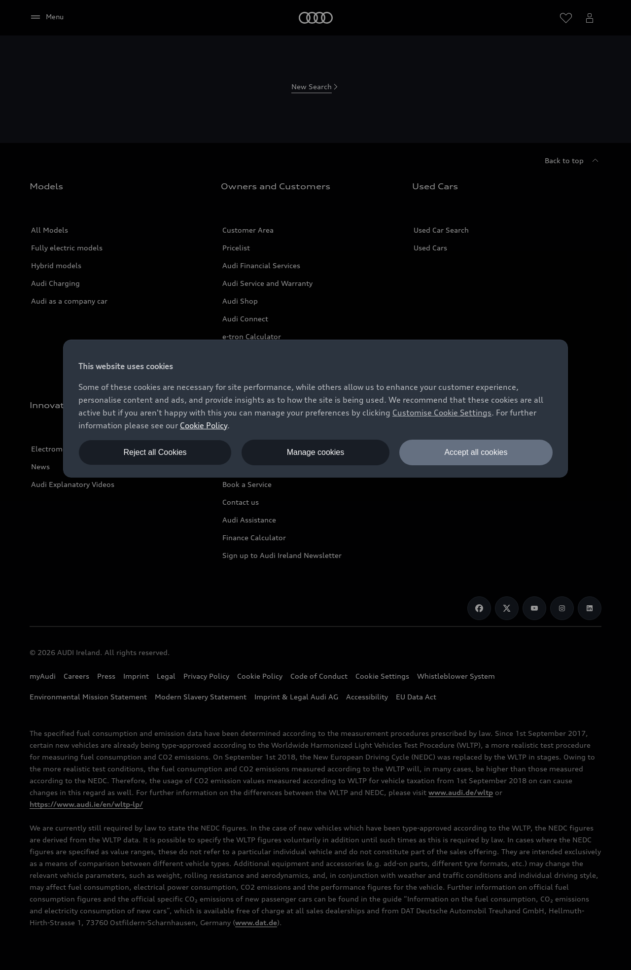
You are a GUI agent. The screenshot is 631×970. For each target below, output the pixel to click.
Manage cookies (316, 452)
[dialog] (315, 409)
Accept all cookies (475, 452)
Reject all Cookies (155, 452)
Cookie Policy (203, 425)
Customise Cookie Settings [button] (441, 412)
